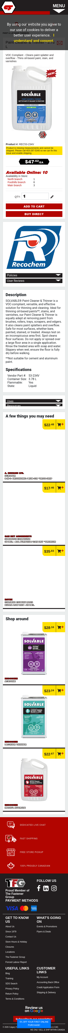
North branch (15, 179)
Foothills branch (17, 182)
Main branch (15, 185)
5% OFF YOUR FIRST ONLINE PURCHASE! (34, 1023)
